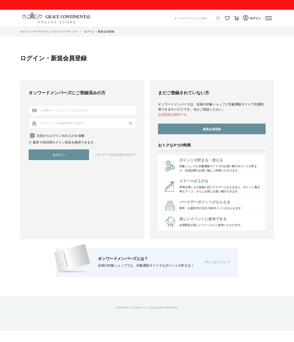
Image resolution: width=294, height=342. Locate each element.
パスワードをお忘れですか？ (115, 154)
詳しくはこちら (215, 262)
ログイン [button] (59, 155)
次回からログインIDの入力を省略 (61, 135)
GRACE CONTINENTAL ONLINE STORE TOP (49, 31)
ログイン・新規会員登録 (99, 31)
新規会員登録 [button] (212, 129)
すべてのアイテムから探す (191, 18)
